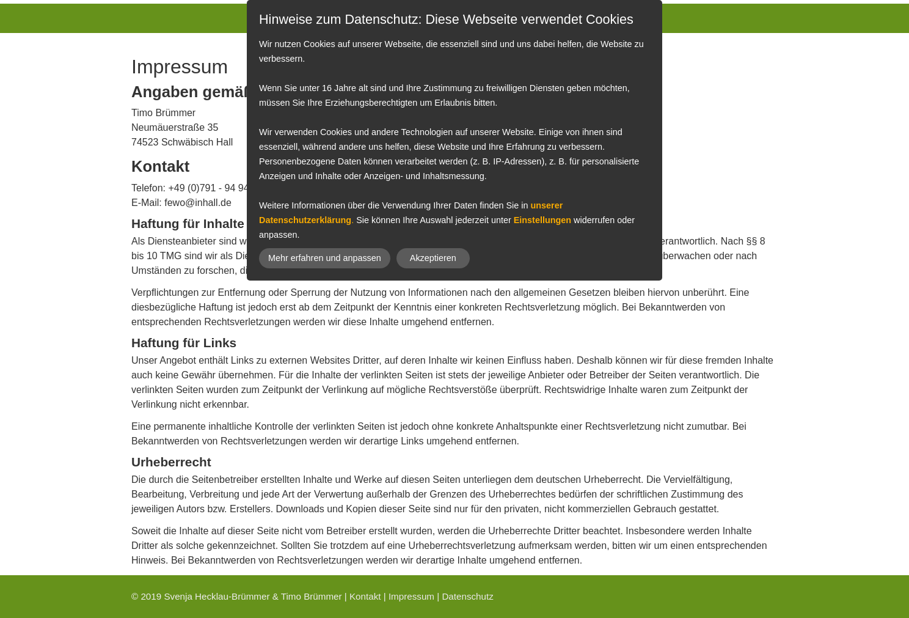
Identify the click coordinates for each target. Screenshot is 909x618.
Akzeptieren (433, 258)
